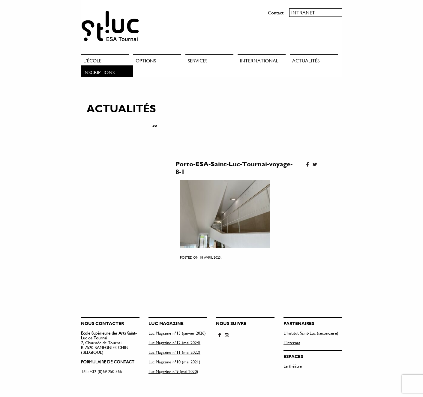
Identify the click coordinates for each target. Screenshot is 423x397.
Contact (276, 12)
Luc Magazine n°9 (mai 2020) (173, 371)
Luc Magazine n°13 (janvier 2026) (177, 333)
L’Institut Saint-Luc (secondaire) (311, 333)
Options (146, 60)
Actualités (306, 60)
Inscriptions (99, 72)
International (259, 60)
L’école (92, 60)
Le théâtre (293, 366)
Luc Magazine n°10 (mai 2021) (174, 362)
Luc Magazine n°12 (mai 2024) (174, 342)
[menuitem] (107, 59)
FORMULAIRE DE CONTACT (107, 362)
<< (154, 126)
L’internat (292, 342)
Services (197, 60)
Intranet (303, 12)
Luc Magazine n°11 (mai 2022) (174, 352)
